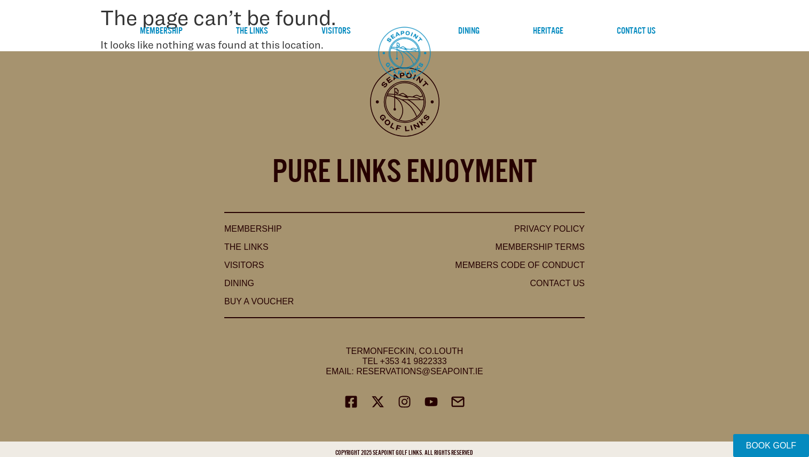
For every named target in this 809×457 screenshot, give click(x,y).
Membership (161, 29)
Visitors (336, 29)
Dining (469, 29)
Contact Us (636, 29)
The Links (252, 29)
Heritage (548, 29)
